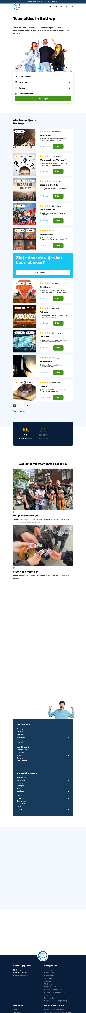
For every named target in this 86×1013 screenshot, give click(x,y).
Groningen (21, 740)
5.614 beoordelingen (51, 1)
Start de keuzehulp (43, 273)
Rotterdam (21, 781)
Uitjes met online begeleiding (55, 1001)
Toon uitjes (43, 99)
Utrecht (20, 755)
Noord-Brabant (23, 747)
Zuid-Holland (22, 761)
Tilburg (19, 810)
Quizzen (47, 981)
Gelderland (21, 737)
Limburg (20, 743)
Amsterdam (21, 778)
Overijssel (20, 753)
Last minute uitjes (51, 987)
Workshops (48, 978)
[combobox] (43, 77)
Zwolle (19, 796)
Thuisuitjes (48, 984)
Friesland (20, 735)
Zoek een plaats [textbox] (26, 77)
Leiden (19, 807)
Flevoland (20, 732)
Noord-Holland (22, 750)
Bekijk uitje (44, 147)
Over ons (16, 1009)
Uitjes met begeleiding (53, 989)
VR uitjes (47, 995)
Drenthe (20, 729)
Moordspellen (49, 998)
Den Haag (20, 791)
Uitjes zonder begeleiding (54, 992)
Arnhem (20, 789)
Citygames (48, 970)
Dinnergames (49, 973)
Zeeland (20, 758)
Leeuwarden (22, 804)
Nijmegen (20, 786)
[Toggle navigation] (72, 6)
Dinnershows (49, 975)
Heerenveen (21, 801)
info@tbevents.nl (21, 975)
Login (53, 6)
